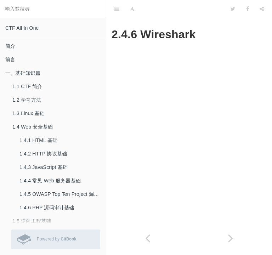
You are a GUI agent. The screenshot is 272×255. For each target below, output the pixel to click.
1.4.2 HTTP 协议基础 (43, 154)
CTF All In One (22, 28)
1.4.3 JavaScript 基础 (43, 167)
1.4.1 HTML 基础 (38, 140)
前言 (10, 59)
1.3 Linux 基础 (28, 113)
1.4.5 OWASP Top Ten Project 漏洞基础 (62, 194)
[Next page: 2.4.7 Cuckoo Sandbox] (230, 238)
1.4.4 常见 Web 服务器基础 (50, 180)
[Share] (261, 9)
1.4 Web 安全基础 (32, 127)
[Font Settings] (132, 9)
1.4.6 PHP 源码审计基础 (46, 207)
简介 (10, 46)
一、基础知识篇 (22, 73)
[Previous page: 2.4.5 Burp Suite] (147, 238)
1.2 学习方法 (26, 100)
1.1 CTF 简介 (27, 86)
